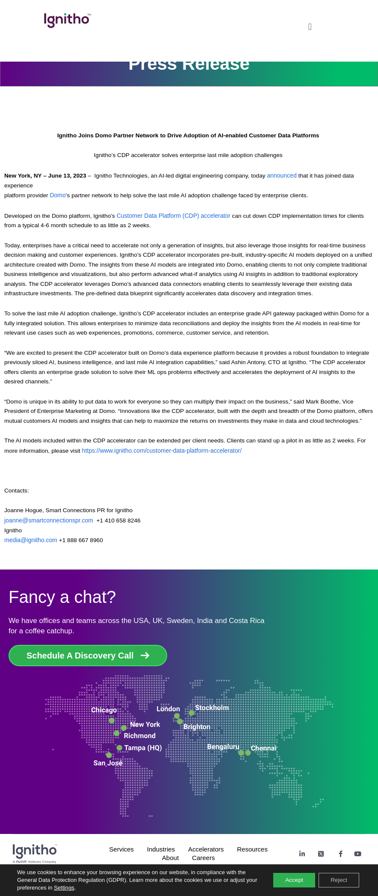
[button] (309, 25)
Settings (76, 887)
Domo (57, 195)
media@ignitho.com (30, 540)
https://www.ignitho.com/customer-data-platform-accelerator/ (162, 450)
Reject (337, 880)
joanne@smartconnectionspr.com (48, 520)
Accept (291, 880)
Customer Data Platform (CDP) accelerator (173, 215)
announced (282, 175)
